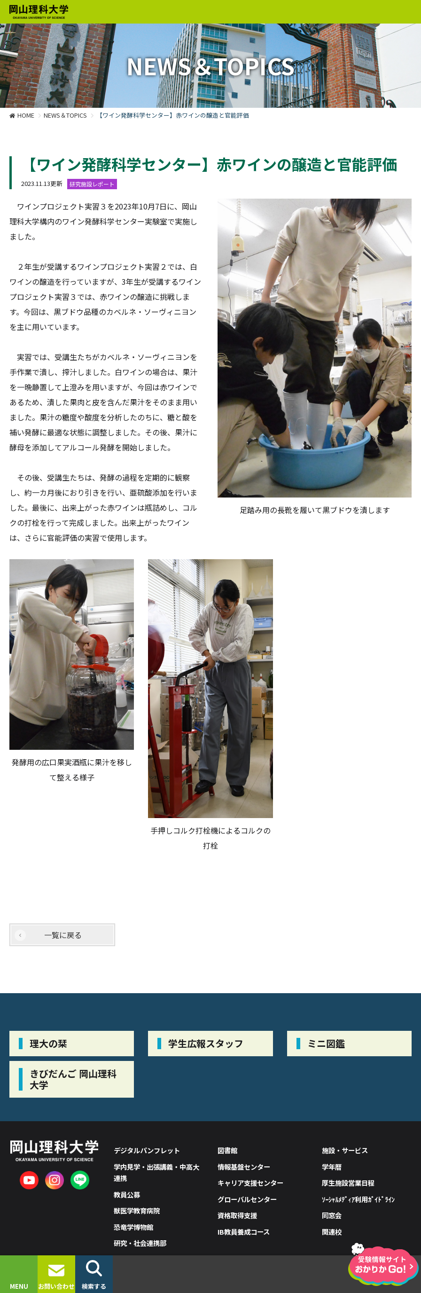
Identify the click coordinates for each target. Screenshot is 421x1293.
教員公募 (127, 1194)
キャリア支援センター (250, 1183)
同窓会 (332, 1215)
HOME (25, 115)
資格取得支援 (237, 1215)
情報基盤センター (244, 1167)
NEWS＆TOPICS (65, 115)
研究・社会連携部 (140, 1243)
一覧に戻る (63, 934)
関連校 (332, 1232)
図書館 (227, 1150)
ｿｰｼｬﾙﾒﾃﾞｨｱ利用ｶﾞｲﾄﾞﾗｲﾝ (358, 1199)
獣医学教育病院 (137, 1210)
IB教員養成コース (244, 1232)
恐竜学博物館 (133, 1227)
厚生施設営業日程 (348, 1183)
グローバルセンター (247, 1199)
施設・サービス (345, 1150)
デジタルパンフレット (147, 1150)
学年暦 (332, 1167)
